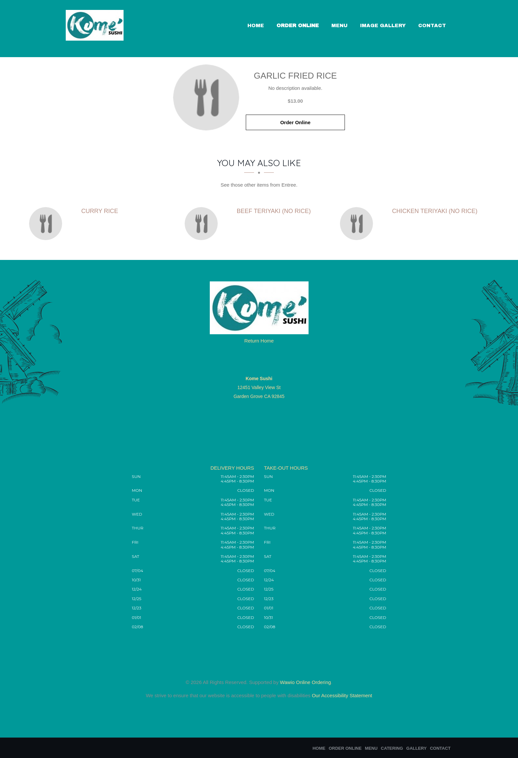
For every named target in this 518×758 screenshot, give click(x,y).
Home (255, 25)
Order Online (298, 25)
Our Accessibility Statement (341, 695)
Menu (339, 25)
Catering (392, 748)
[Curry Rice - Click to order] (47, 223)
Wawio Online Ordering (305, 682)
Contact (432, 25)
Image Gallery (383, 25)
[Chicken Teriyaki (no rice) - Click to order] (358, 223)
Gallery (416, 748)
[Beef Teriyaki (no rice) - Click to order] (203, 223)
